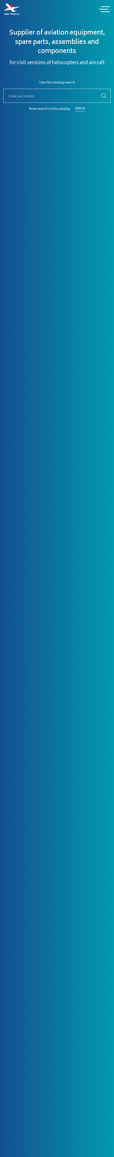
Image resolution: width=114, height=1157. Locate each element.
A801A (80, 108)
